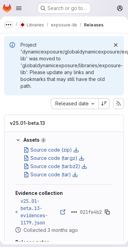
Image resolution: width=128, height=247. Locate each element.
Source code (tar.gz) (54, 158)
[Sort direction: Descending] (104, 103)
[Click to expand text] (74, 212)
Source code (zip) (51, 150)
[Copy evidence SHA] (107, 212)
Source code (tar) (51, 174)
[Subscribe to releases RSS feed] (118, 103)
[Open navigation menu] (18, 8)
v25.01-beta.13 (27, 123)
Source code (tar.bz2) (55, 166)
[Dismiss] (116, 45)
